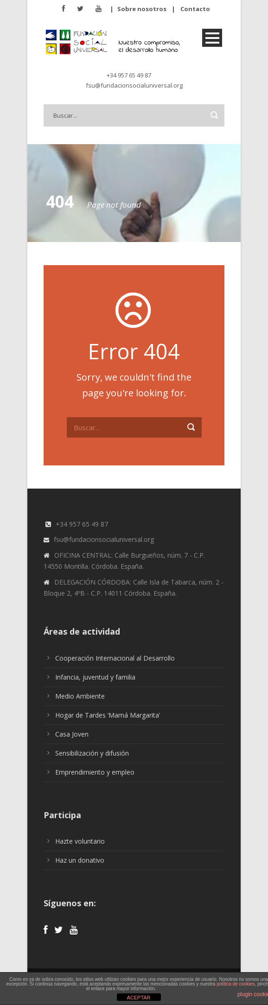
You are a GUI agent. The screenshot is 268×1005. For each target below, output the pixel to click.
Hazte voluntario (80, 841)
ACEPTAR (138, 997)
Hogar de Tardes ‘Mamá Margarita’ (107, 715)
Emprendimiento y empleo (94, 772)
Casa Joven (72, 734)
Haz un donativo (79, 860)
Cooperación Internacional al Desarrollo (115, 658)
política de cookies (236, 983)
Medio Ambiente (80, 696)
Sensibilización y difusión (92, 753)
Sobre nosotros (141, 9)
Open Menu (212, 38)
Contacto (195, 9)
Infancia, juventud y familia (95, 677)
